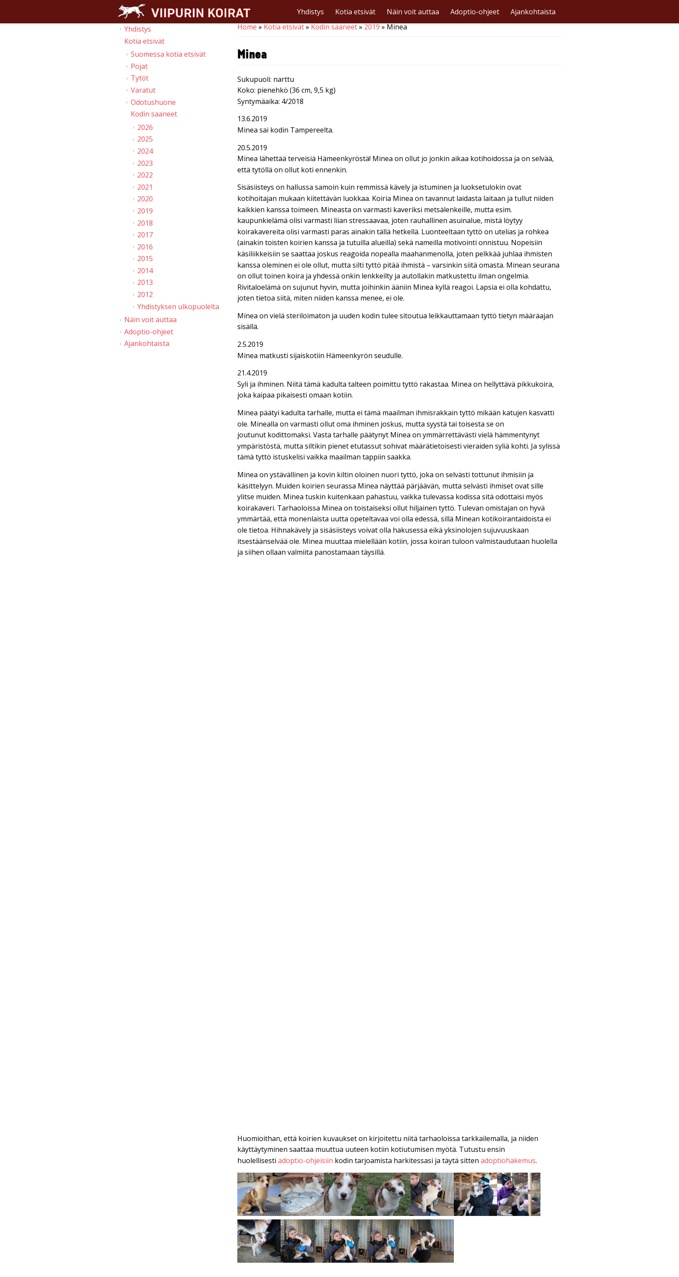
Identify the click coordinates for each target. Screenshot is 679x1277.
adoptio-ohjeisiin (305, 1160)
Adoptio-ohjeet (474, 11)
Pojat (139, 66)
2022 (145, 175)
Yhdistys (310, 11)
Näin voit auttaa (413, 11)
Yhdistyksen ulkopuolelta (178, 306)
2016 (145, 247)
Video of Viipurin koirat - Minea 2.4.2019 (399, 1039)
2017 (145, 234)
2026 (145, 127)
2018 (145, 223)
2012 (145, 294)
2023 (145, 163)
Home (247, 27)
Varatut (143, 90)
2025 (145, 139)
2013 (145, 282)
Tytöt (140, 78)
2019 (372, 27)
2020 (145, 199)
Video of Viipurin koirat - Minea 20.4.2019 (399, 656)
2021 (145, 187)
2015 (145, 258)
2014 (145, 270)
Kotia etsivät (355, 11)
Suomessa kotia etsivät (168, 54)
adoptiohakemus (508, 1160)
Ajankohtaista (533, 11)
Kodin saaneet (334, 27)
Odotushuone (153, 102)
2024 (145, 151)
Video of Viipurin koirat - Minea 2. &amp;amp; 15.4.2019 (399, 847)
